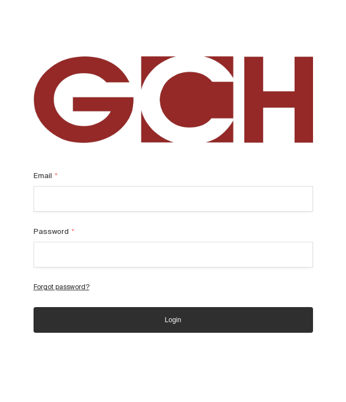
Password (54, 231)
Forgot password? (61, 287)
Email (46, 176)
